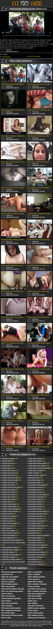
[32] (8, 465)
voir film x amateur (34, 56)
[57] (10, 497)
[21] (9, 521)
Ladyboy (5, 54)
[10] (10, 458)
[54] (10, 489)
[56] (36, 461)
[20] (37, 547)
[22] (11, 477)
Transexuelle (6, 57)
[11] (9, 463)
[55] (10, 473)
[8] (8, 461)
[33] (9, 482)
